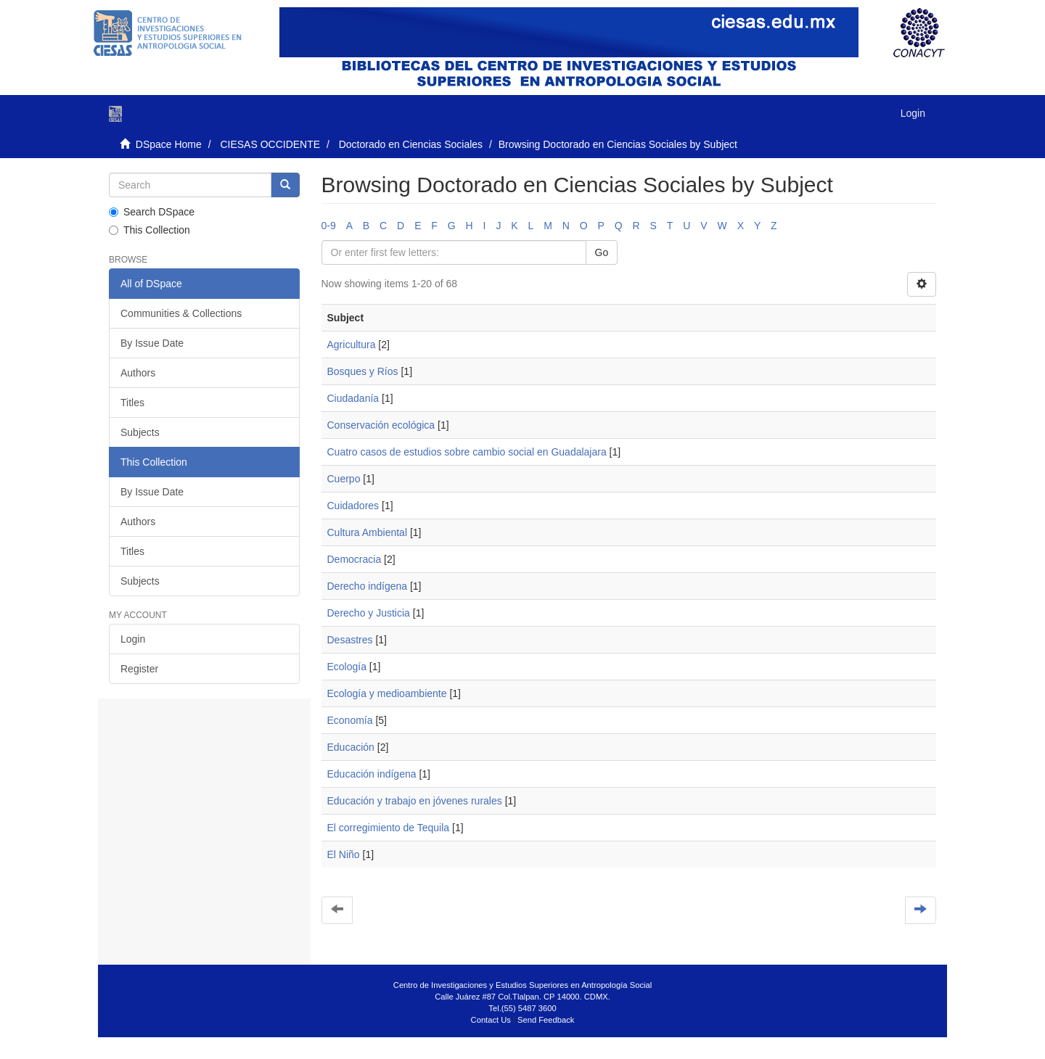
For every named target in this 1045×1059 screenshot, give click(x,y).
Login (132, 639)
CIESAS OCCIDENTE (270, 144)
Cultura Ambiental (367, 532)
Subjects (140, 432)
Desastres (350, 640)
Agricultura (351, 344)
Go (602, 252)
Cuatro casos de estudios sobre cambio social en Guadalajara (467, 452)
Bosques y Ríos (362, 371)
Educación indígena (372, 774)
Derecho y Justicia (368, 613)
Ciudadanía (353, 398)
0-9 (328, 225)
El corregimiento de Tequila (388, 827)
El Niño (343, 854)
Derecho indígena (367, 586)
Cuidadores (353, 505)
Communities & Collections (181, 313)
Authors (137, 373)
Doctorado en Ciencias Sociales (411, 144)
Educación (350, 747)
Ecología (346, 666)
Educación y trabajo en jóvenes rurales (414, 801)
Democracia (354, 559)
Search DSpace (151, 212)
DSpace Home (169, 144)
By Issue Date (152, 343)
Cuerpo (344, 479)
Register (139, 669)
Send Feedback (545, 1019)
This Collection (149, 230)
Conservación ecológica (381, 425)
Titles (132, 402)
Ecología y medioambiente (387, 693)
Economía (350, 720)
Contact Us (491, 1019)
